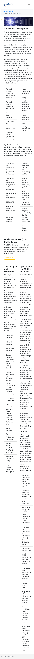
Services (11, 11)
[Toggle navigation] (28, 4)
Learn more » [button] (9, 258)
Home (5, 11)
